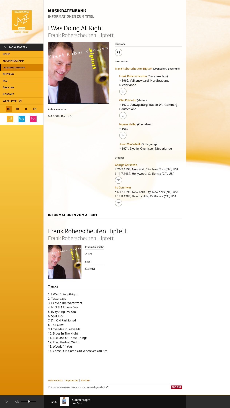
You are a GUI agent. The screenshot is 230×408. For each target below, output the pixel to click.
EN (34, 108)
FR (17, 108)
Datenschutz (55, 380)
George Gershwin (126, 165)
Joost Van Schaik (130, 144)
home (6, 54)
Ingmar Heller (128, 124)
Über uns (8, 87)
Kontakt (8, 94)
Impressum (71, 380)
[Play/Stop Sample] (118, 52)
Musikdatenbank (14, 67)
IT (26, 108)
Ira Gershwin (123, 187)
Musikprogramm (13, 60)
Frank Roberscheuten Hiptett (133, 68)
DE (8, 108)
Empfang (8, 74)
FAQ (5, 80)
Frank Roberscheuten (133, 76)
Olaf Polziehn (127, 100)
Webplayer (12, 101)
